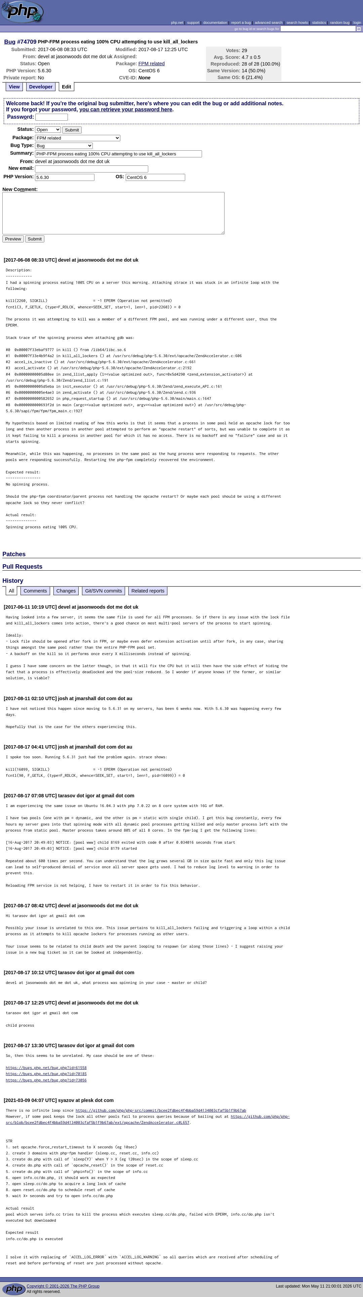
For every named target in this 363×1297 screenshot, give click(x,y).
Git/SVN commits (103, 591)
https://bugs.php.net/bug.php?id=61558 (46, 1067)
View (14, 86)
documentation (215, 23)
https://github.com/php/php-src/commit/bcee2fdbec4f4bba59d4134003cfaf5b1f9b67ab (161, 1110)
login (357, 23)
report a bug (241, 23)
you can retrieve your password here (125, 109)
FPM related (151, 63)
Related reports (147, 591)
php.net (177, 23)
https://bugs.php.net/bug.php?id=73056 (46, 1080)
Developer (41, 86)
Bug (10, 41)
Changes (66, 591)
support (193, 23)
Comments (35, 591)
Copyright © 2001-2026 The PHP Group (63, 1286)
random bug (340, 23)
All (11, 591)
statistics (319, 23)
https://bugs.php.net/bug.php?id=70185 (46, 1073)
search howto (297, 23)
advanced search (268, 23)
